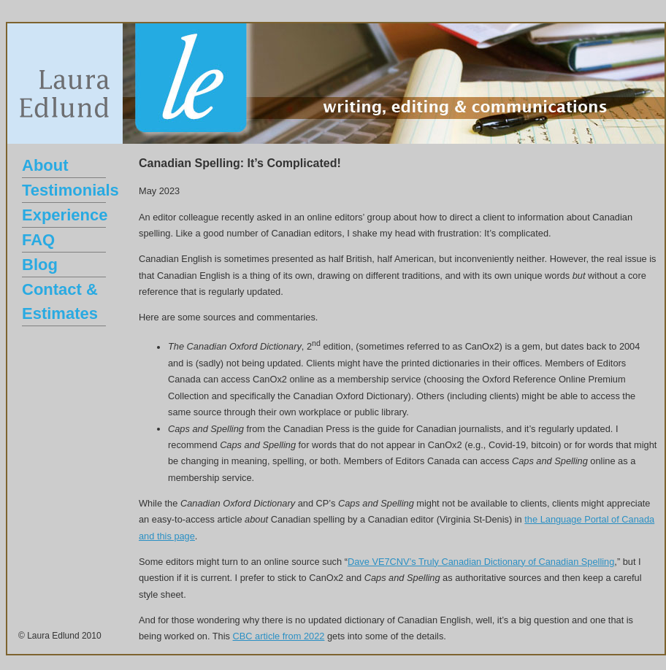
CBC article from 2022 (279, 636)
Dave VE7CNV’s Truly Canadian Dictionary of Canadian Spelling (481, 561)
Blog (40, 264)
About (45, 165)
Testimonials (70, 190)
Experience (64, 215)
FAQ (38, 240)
